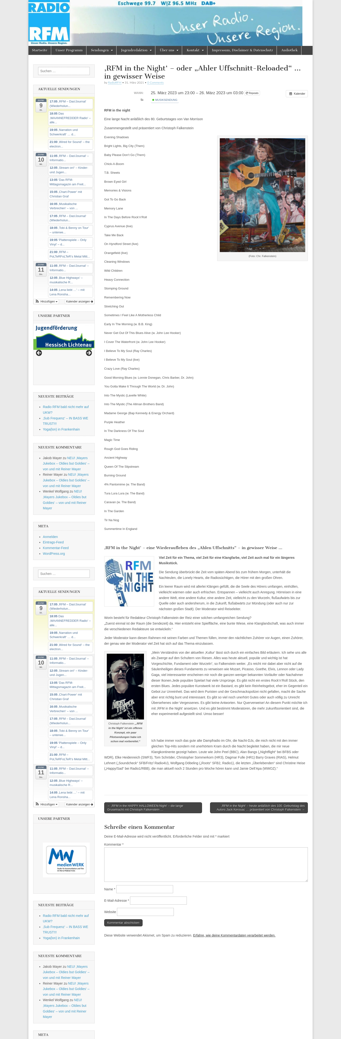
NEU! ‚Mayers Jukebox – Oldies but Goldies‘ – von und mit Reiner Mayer (66, 428)
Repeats (252, 93)
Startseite (39, 50)
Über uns (167, 50)
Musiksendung (164, 99)
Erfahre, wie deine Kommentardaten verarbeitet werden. (234, 935)
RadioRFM (114, 82)
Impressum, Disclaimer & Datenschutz (242, 50)
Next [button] (88, 335)
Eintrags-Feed (53, 507)
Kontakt (193, 50)
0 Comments (155, 82)
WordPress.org (54, 518)
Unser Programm (69, 50)
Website (110, 912)
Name (109, 889)
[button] (46, 301)
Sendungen (100, 50)
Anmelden (50, 502)
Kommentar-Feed (56, 513)
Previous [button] (39, 335)
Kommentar (114, 844)
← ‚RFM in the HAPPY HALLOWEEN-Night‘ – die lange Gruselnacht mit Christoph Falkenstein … (145, 807)
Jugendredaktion (134, 50)
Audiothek (289, 50)
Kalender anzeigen (79, 301)
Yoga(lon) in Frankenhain (61, 394)
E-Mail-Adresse (116, 900)
